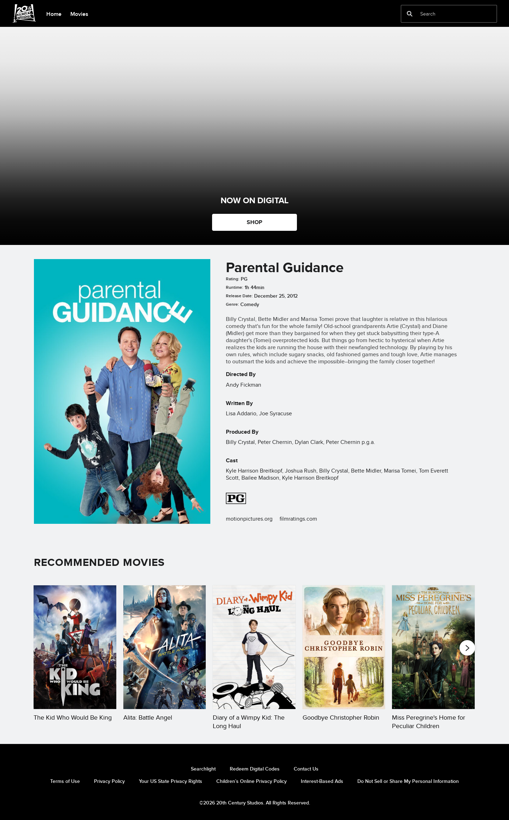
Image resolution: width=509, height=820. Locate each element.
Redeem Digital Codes (255, 768)
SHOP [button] (254, 222)
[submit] (409, 13)
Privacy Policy (109, 781)
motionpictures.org (249, 519)
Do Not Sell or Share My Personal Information (408, 781)
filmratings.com (298, 519)
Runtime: (234, 287)
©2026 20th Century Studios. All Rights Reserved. (254, 802)
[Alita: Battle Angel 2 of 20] (164, 647)
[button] (467, 647)
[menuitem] (54, 13)
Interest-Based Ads (322, 781)
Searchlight (203, 768)
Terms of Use (65, 781)
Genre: (232, 304)
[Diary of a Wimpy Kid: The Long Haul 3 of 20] (254, 647)
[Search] (444, 13)
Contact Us (306, 768)
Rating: (232, 279)
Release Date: (239, 296)
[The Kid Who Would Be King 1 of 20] (75, 647)
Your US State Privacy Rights (170, 781)
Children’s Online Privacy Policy (251, 781)
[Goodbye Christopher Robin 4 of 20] (344, 647)
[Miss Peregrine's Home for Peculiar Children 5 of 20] (433, 647)
